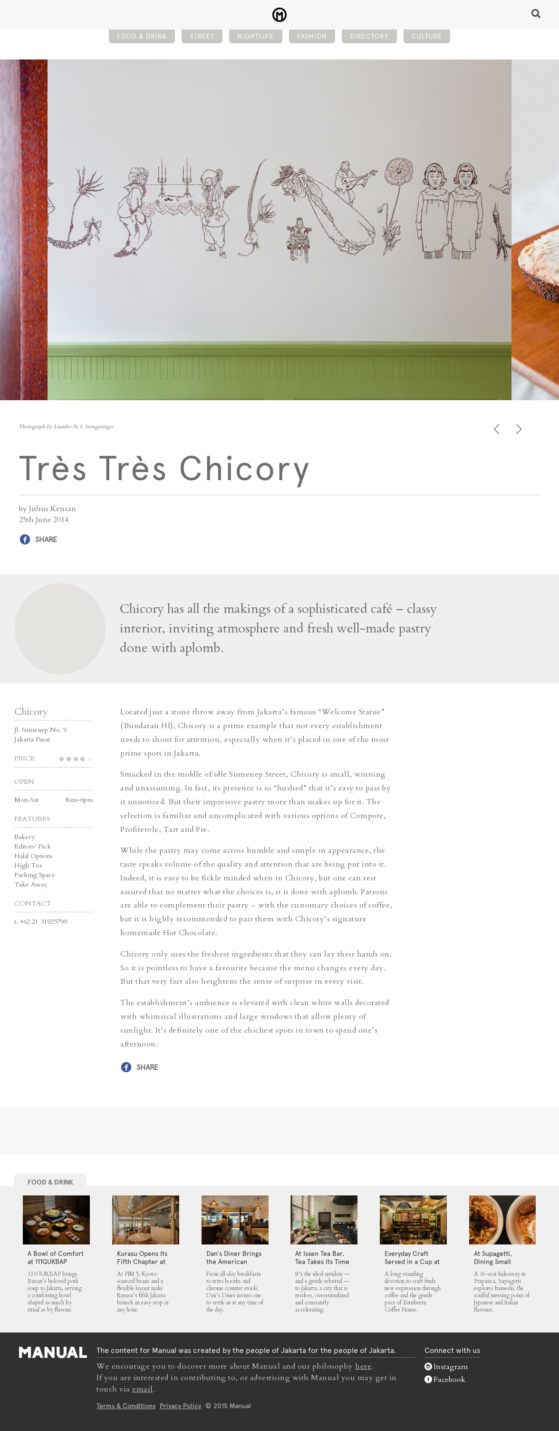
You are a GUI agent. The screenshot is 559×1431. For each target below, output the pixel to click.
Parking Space (34, 874)
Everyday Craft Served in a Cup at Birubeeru (412, 1261)
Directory (369, 36)
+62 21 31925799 (43, 921)
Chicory (31, 711)
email (142, 1389)
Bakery (24, 836)
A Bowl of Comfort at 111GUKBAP (56, 1257)
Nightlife (255, 36)
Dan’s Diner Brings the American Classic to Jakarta (233, 1261)
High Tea (28, 865)
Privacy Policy (180, 1406)
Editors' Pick (32, 846)
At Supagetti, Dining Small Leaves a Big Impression (493, 1266)
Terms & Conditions (125, 1406)
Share (46, 539)
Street (202, 36)
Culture (427, 36)
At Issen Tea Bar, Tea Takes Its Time (322, 1257)
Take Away (30, 884)
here (363, 1366)
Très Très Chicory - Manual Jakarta (279, 15)
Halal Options (33, 855)
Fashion (312, 36)
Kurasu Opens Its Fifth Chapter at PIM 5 (142, 1261)
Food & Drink (142, 36)
